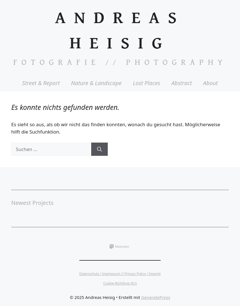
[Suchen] (99, 149)
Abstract (181, 83)
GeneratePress (155, 297)
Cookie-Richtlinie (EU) (120, 283)
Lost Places (146, 83)
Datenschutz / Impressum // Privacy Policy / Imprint (120, 273)
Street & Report (41, 83)
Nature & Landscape (96, 83)
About (210, 83)
